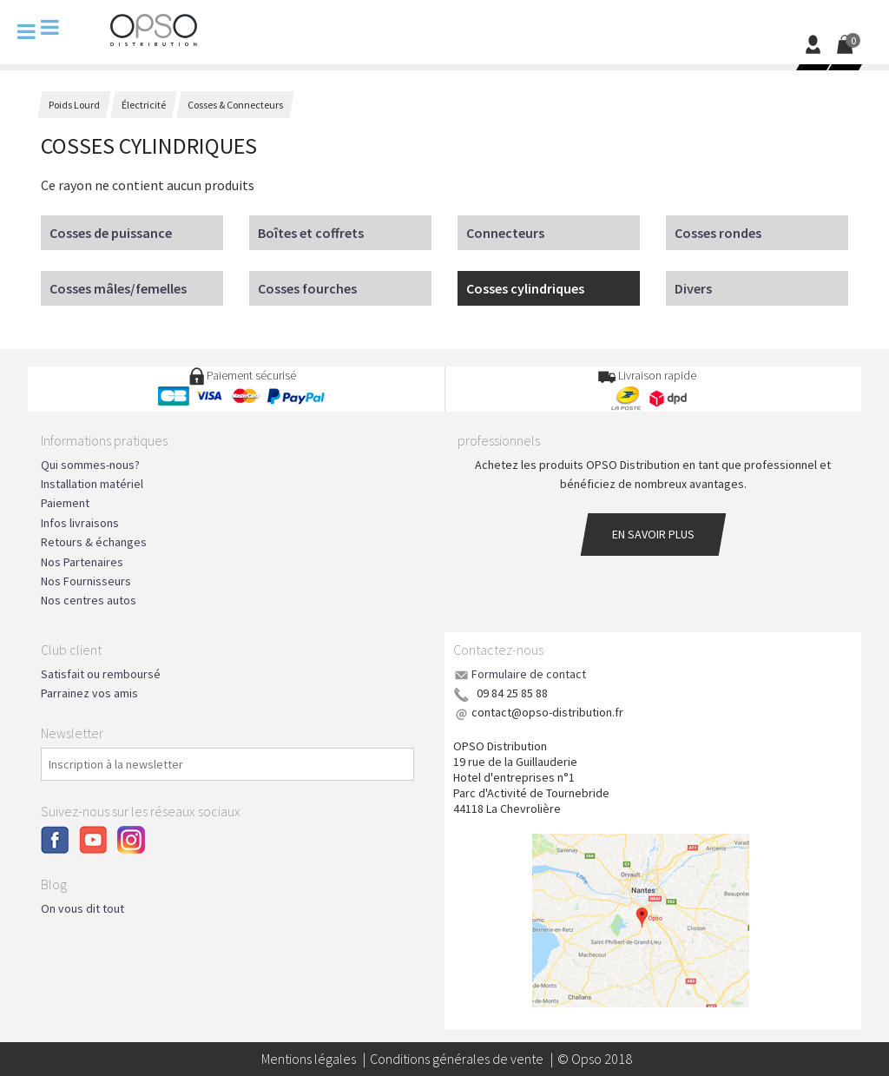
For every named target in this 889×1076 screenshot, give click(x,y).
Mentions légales (308, 1058)
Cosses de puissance (110, 232)
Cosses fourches (307, 288)
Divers (693, 288)
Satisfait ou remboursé (101, 674)
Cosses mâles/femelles (118, 288)
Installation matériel (92, 484)
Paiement (65, 503)
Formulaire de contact (528, 674)
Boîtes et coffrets (311, 232)
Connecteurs (505, 232)
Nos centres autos (88, 600)
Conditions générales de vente (456, 1058)
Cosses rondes (718, 232)
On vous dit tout (82, 908)
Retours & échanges (94, 542)
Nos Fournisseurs (86, 581)
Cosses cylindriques (525, 288)
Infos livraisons (80, 523)
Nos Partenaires (82, 562)
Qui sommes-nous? (90, 464)
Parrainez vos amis (89, 693)
